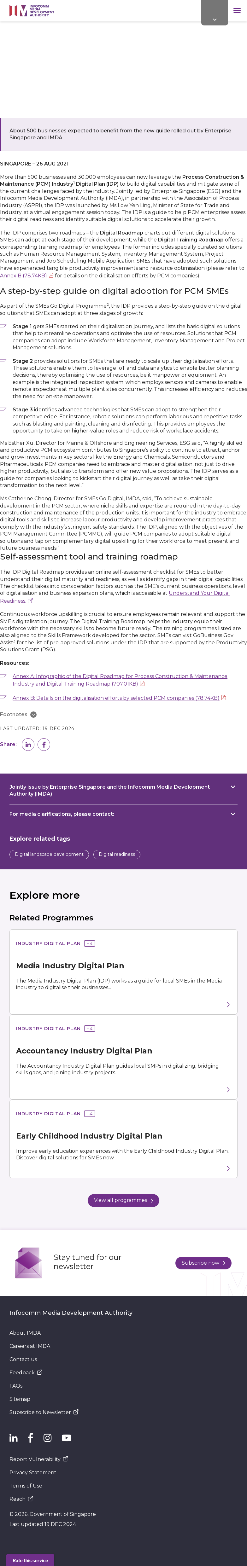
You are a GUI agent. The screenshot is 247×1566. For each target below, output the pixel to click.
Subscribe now (203, 1263)
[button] (28, 744)
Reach (21, 1499)
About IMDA (25, 1333)
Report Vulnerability (38, 1459)
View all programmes (123, 1200)
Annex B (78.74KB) (23, 276)
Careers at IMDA (29, 1346)
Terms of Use (25, 1486)
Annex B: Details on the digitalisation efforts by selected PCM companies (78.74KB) (116, 698)
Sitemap (19, 1399)
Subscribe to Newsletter (44, 1412)
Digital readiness (117, 854)
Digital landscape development (49, 854)
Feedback (25, 1373)
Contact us (23, 1359)
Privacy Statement (32, 1473)
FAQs (15, 1386)
